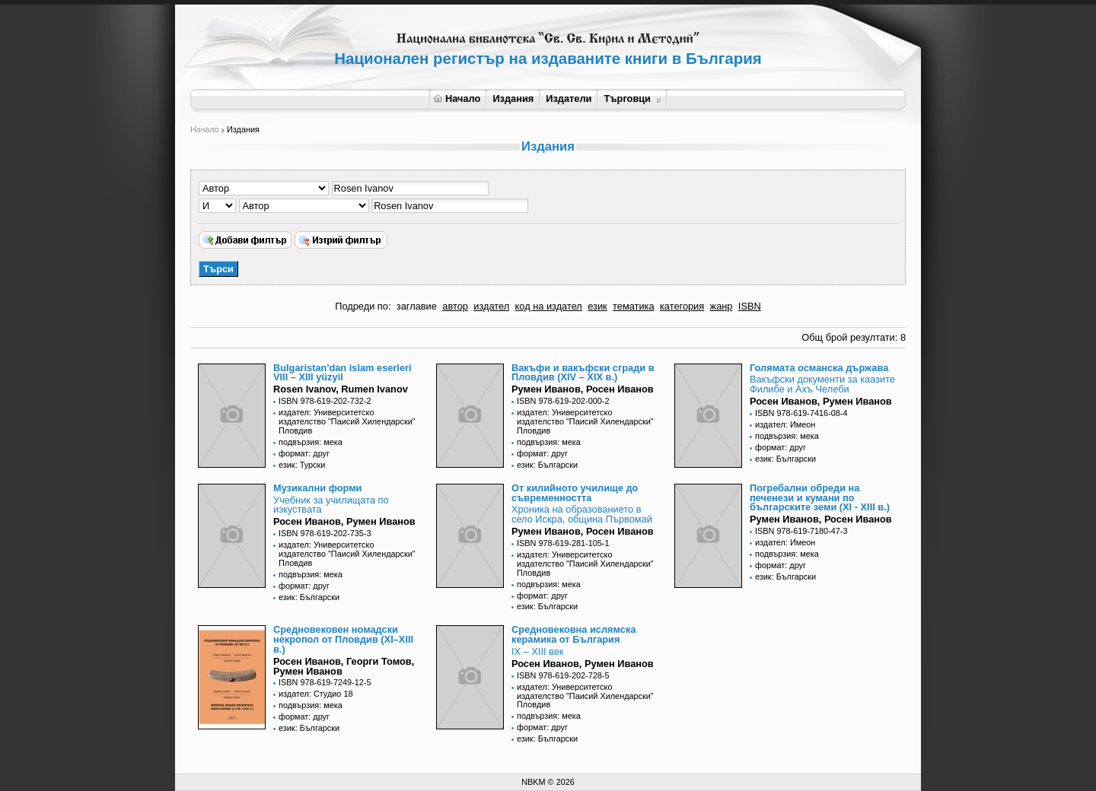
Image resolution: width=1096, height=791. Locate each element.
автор (455, 306)
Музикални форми (317, 488)
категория (682, 306)
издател (491, 306)
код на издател (548, 306)
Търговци (632, 98)
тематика (633, 306)
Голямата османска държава (819, 367)
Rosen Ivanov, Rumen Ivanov (340, 389)
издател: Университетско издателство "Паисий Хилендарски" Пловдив (347, 421)
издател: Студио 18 (316, 693)
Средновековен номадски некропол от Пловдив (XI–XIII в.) (343, 639)
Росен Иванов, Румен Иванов (821, 401)
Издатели (568, 98)
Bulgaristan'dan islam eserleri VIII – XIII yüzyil (342, 372)
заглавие (417, 306)
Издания (513, 98)
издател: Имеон (785, 424)
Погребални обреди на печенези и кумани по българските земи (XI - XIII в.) (820, 497)
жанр (721, 306)
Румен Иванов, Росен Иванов (582, 389)
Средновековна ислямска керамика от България (573, 634)
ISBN (749, 306)
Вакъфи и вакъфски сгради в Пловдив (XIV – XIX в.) (583, 372)
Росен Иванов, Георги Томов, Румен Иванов (343, 666)
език (597, 306)
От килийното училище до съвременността (574, 493)
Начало (457, 98)
